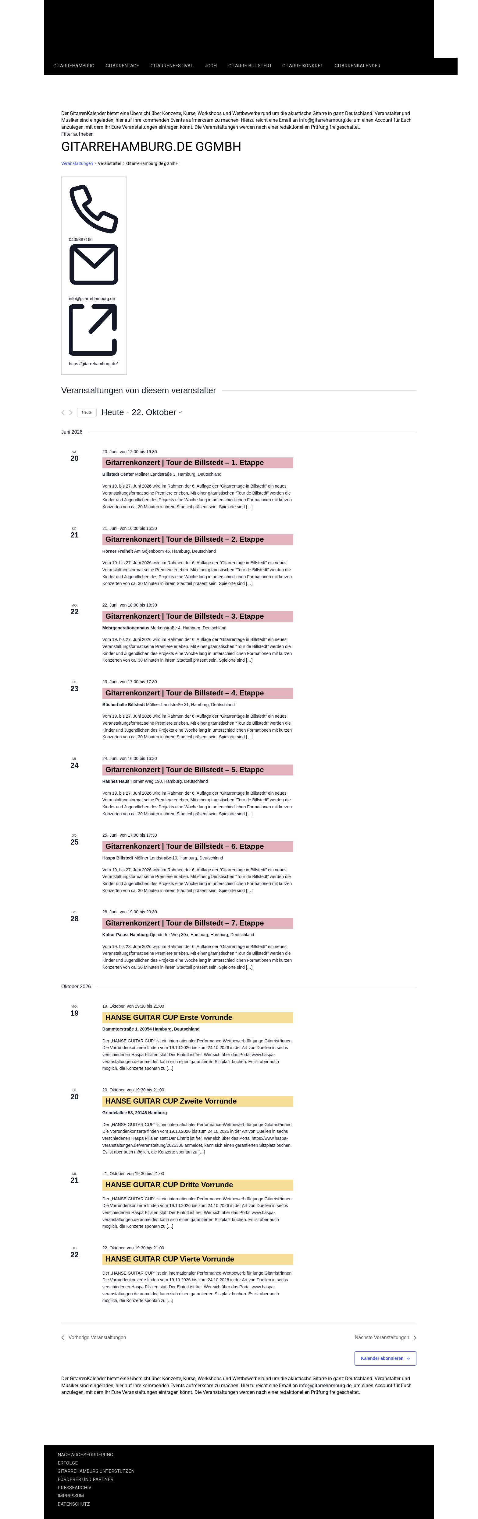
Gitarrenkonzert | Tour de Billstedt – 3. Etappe (184, 616)
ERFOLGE (68, 1463)
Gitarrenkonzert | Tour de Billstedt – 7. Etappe (184, 923)
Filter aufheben (77, 134)
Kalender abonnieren (382, 1358)
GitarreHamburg (74, 65)
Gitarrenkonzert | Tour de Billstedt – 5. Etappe (184, 769)
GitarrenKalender (357, 65)
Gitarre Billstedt (250, 65)
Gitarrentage (123, 65)
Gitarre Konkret (303, 65)
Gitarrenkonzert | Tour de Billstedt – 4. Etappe (184, 693)
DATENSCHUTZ (74, 1504)
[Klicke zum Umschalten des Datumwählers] (141, 412)
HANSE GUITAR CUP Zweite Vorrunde (171, 1101)
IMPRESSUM (71, 1496)
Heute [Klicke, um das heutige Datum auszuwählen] (87, 412)
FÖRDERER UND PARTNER (85, 1479)
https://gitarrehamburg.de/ (93, 363)
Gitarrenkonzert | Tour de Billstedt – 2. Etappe (184, 539)
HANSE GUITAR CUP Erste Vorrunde (168, 1017)
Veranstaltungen (77, 163)
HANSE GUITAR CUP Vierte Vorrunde (169, 1259)
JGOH (211, 65)
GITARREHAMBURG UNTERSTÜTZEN (96, 1471)
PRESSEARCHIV (74, 1487)
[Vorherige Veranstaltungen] (63, 412)
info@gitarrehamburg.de (325, 120)
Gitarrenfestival (172, 65)
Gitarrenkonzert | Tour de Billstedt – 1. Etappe (184, 462)
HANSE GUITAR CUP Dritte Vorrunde (169, 1185)
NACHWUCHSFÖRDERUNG (85, 1454)
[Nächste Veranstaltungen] (71, 412)
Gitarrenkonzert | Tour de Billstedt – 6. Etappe (184, 846)
